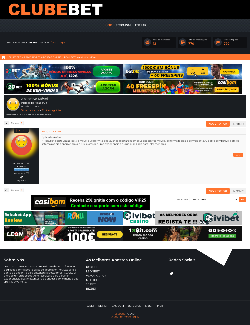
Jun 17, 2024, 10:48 (51, 131)
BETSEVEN (134, 305)
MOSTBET (92, 280)
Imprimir (238, 123)
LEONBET (92, 271)
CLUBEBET (120, 313)
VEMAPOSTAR (96, 275)
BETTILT (102, 305)
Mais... (238, 155)
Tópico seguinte (51, 110)
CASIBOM (118, 305)
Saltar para (182, 199)
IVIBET (149, 305)
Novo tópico (218, 123)
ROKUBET (93, 267)
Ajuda (114, 316)
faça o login (58, 42)
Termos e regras (129, 316)
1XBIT (160, 305)
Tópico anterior (30, 110)
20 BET (91, 284)
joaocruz (21, 130)
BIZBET (91, 288)
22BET (90, 305)
